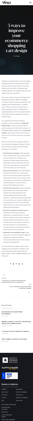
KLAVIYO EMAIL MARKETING (8, 419)
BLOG (2, 400)
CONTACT (3, 397)
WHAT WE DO (4, 392)
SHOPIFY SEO (19, 400)
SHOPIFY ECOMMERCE (21, 392)
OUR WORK (4, 395)
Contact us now (21, 253)
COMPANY (3, 389)
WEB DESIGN (19, 389)
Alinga (17, 56)
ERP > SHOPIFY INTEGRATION (8, 404)
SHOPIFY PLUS (19, 395)
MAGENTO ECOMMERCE (22, 397)
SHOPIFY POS (4, 412)
